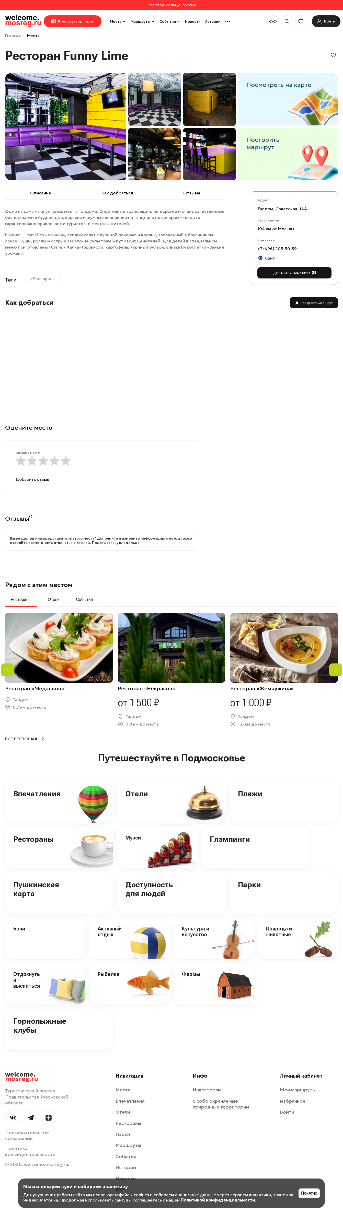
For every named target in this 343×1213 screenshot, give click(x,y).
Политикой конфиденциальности (218, 1200)
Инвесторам (207, 1090)
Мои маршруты (298, 1090)
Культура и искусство (195, 932)
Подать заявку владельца (116, 542)
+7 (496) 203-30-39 (277, 248)
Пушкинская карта (36, 889)
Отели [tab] (54, 599)
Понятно (309, 1193)
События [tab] (84, 599)
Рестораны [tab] (21, 599)
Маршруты (143, 21)
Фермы (191, 974)
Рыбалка (109, 974)
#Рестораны (42, 278)
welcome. (21, 1076)
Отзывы (191, 192)
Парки (249, 884)
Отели (136, 793)
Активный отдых (110, 932)
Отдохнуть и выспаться (26, 980)
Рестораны (33, 839)
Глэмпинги (230, 839)
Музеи (133, 838)
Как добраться (117, 192)
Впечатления (37, 793)
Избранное (292, 1101)
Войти (287, 1112)
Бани (19, 929)
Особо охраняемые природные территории (221, 1104)
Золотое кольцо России (171, 4)
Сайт (266, 258)
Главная (13, 35)
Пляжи (250, 793)
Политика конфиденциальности (30, 1151)
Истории (213, 21)
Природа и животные (279, 932)
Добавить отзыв (32, 479)
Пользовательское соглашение (27, 1135)
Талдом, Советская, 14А (282, 208)
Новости (193, 21)
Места (118, 21)
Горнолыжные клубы (39, 1025)
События (170, 21)
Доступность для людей (149, 889)
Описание (40, 192)
